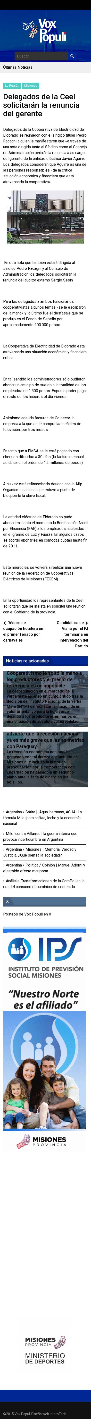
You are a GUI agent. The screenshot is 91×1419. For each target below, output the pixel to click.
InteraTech (58, 1414)
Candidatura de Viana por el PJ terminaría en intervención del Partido (72, 634)
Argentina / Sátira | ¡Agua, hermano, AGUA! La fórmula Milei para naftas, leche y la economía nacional (42, 818)
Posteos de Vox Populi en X (27, 914)
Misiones (30, 85)
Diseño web (40, 1414)
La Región (12, 85)
